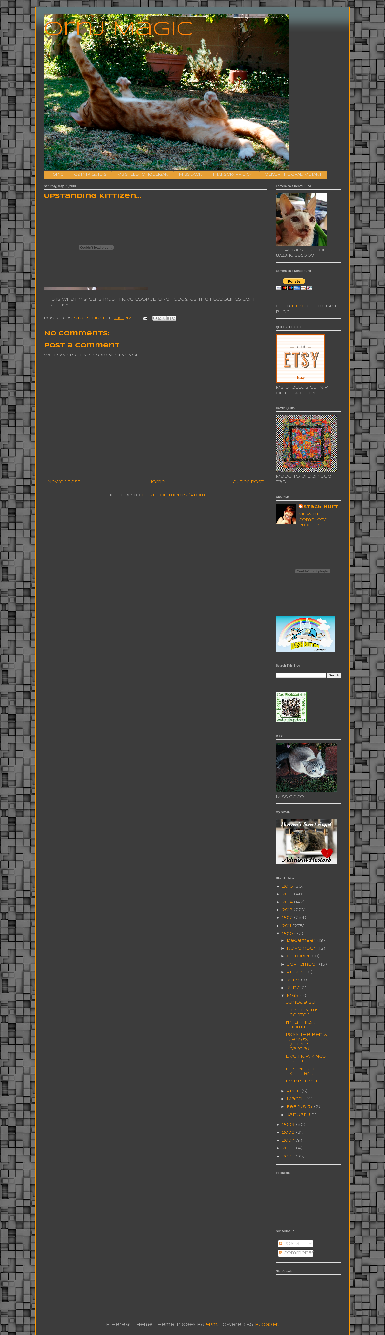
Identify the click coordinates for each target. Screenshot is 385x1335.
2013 (288, 910)
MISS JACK (190, 174)
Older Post (248, 482)
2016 (288, 886)
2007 (289, 1140)
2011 (287, 926)
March (296, 1099)
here (299, 306)
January (299, 1115)
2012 (288, 918)
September (303, 964)
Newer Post (64, 482)
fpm (211, 1325)
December (302, 940)
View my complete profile (313, 519)
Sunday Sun (302, 1002)
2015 (288, 894)
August (297, 972)
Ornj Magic (118, 29)
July (294, 980)
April (294, 1091)
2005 (289, 1156)
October (299, 956)
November (302, 948)
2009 (289, 1125)
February (300, 1107)
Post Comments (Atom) (174, 495)
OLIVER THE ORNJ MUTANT (293, 174)
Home (56, 174)
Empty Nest (302, 1081)
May (293, 996)
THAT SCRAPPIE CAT (233, 174)
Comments (296, 1253)
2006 (289, 1148)
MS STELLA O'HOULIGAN (142, 174)
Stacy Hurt (320, 507)
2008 (289, 1132)
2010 (288, 934)
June (294, 988)
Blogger (266, 1325)
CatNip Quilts (90, 174)
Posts (289, 1244)
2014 (288, 902)
